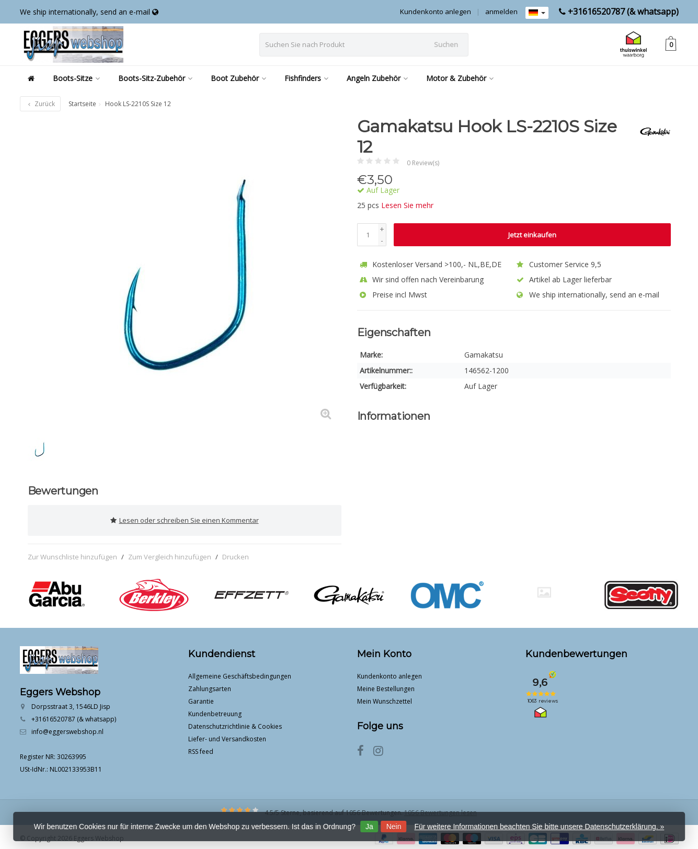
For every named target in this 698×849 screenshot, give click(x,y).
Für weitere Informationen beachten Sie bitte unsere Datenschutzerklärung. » (539, 826)
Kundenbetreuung (215, 710)
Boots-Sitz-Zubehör (155, 78)
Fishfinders (306, 78)
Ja (369, 826)
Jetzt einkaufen (532, 234)
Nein (394, 826)
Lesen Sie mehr (407, 205)
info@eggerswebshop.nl (67, 728)
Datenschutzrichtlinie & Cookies (235, 723)
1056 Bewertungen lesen (440, 809)
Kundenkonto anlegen (435, 11)
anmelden (501, 11)
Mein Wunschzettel (384, 698)
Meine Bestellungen (386, 685)
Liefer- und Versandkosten (227, 735)
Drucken (235, 553)
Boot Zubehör (238, 78)
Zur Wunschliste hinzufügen (72, 553)
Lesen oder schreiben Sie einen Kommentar (184, 518)
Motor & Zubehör (460, 78)
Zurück (40, 103)
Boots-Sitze (76, 78)
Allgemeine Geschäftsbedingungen (239, 673)
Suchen (446, 44)
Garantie (201, 698)
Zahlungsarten (209, 685)
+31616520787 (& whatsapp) (623, 11)
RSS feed (200, 748)
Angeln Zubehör (377, 78)
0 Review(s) (423, 162)
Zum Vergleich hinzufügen (169, 553)
